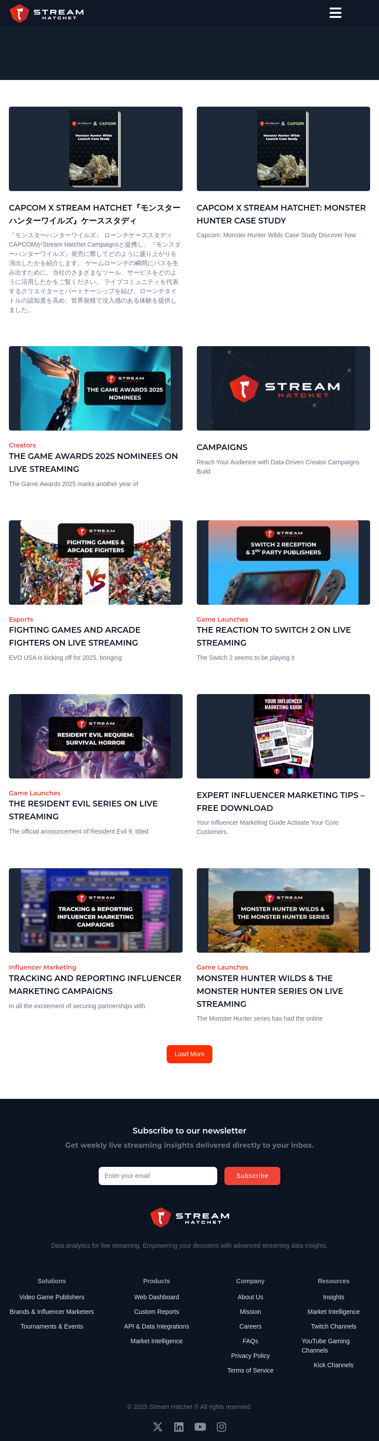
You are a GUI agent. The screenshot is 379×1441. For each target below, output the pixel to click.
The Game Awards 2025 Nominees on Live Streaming (93, 462)
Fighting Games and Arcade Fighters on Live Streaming (74, 636)
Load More (189, 1054)
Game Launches (222, 619)
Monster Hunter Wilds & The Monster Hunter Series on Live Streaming (270, 991)
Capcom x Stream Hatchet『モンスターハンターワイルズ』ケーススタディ (94, 214)
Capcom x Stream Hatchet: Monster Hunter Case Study (281, 214)
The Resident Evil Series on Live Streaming (83, 810)
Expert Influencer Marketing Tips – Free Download (281, 801)
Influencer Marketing (42, 967)
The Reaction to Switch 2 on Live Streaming (274, 636)
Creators (22, 445)
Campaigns (222, 447)
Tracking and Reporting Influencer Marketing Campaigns (95, 985)
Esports (21, 619)
